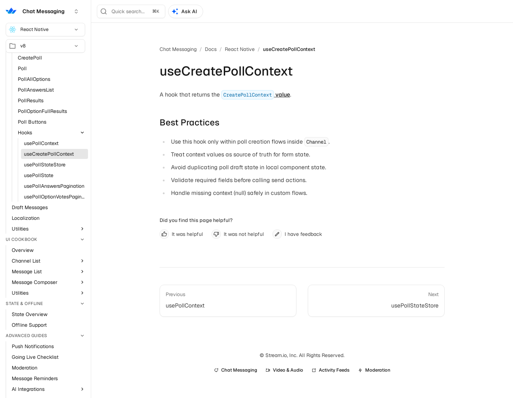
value (255, 94)
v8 (44, 46)
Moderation (374, 370)
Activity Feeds (330, 370)
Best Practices (189, 122)
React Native (44, 29)
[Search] (131, 11)
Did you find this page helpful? (196, 220)
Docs (211, 49)
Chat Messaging (178, 49)
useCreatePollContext (289, 49)
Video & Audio (284, 370)
